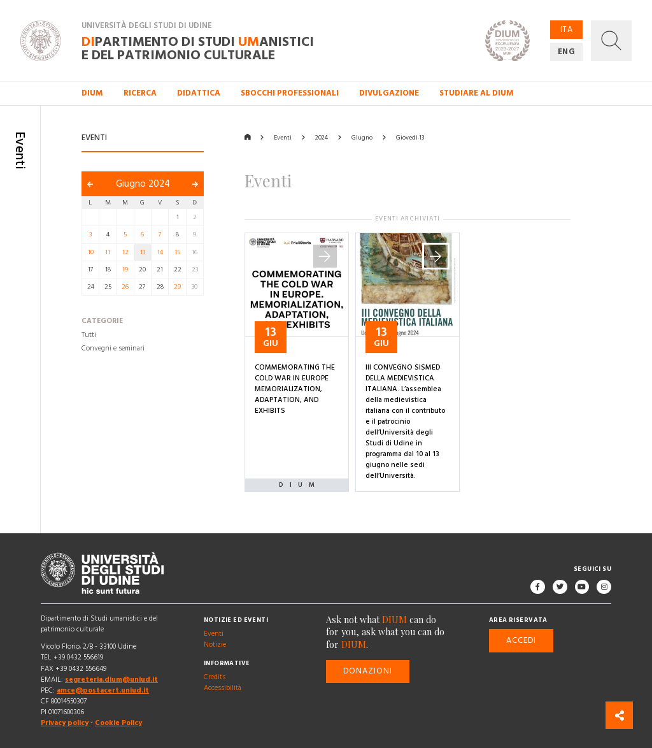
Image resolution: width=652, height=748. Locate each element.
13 (142, 252)
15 (177, 252)
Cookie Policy (118, 723)
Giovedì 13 (410, 137)
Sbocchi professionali (290, 93)
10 (91, 252)
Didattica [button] (198, 93)
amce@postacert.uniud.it (103, 691)
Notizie (215, 645)
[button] (611, 40)
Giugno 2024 (143, 184)
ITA (566, 29)
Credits (214, 677)
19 (125, 269)
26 (125, 286)
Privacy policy (65, 723)
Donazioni (368, 671)
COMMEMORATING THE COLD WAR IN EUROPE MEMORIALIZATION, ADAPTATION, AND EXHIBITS (295, 389)
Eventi (283, 137)
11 (107, 252)
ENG (567, 51)
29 (177, 286)
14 (160, 252)
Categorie (102, 322)
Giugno (361, 137)
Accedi (521, 640)
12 (125, 252)
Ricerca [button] (140, 93)
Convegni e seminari (113, 349)
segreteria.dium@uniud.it (111, 680)
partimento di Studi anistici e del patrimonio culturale (198, 48)
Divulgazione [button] (389, 93)
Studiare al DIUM (476, 93)
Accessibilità (222, 688)
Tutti (89, 335)
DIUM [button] (92, 93)
